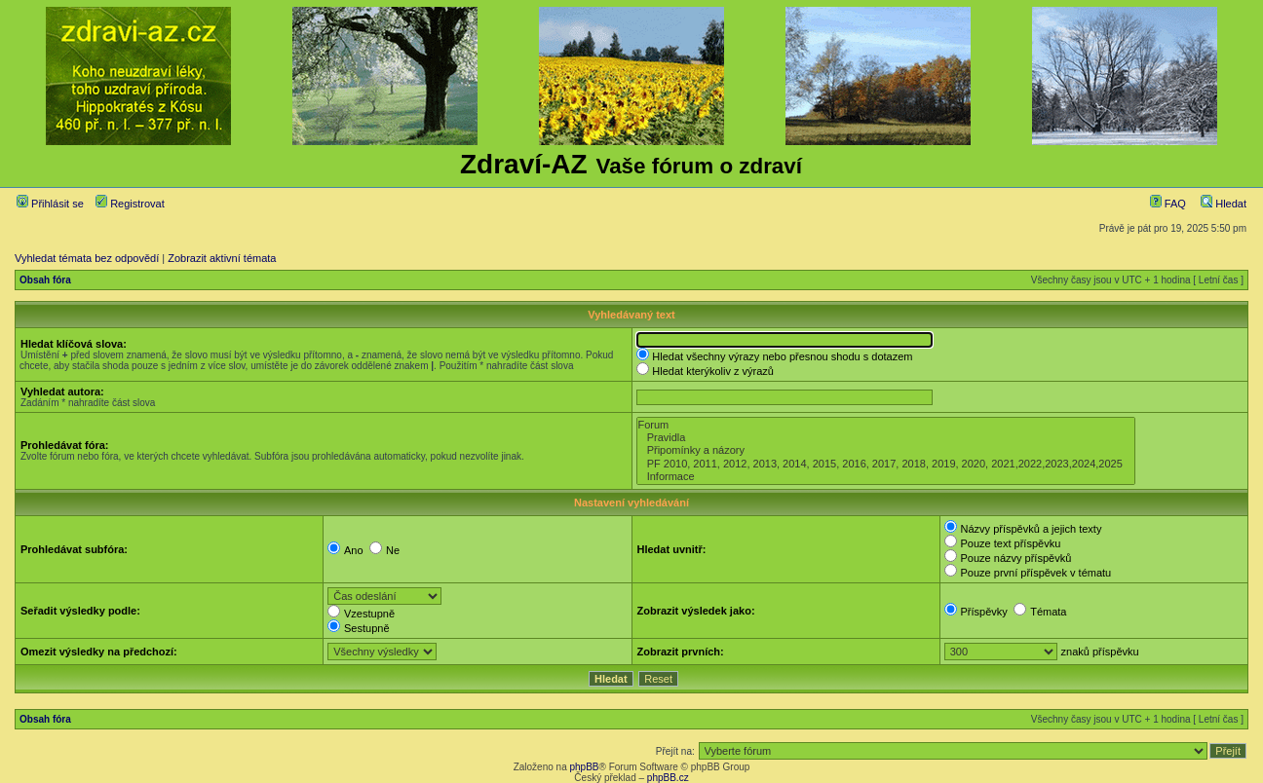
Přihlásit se (50, 203)
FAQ (1168, 203)
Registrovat (130, 203)
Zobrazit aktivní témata (222, 258)
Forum (885, 425)
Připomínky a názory (885, 450)
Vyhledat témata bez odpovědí (87, 258)
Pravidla (885, 437)
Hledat (1223, 203)
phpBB (583, 767)
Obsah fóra (45, 280)
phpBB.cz (668, 777)
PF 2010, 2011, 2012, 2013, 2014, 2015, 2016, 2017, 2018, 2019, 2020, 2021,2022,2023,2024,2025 (885, 464)
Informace (885, 476)
